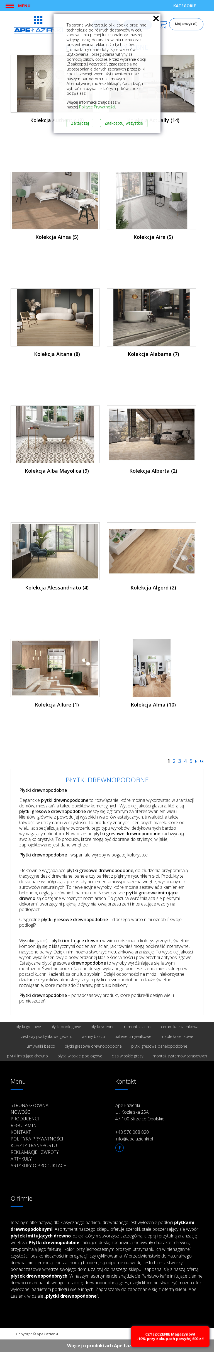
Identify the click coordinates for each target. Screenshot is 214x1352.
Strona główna (29, 1105)
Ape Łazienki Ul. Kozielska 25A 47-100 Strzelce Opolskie (139, 1112)
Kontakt (21, 1132)
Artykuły (21, 1159)
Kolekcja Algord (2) (153, 587)
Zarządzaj (80, 123)
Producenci (25, 1119)
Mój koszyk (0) (186, 24)
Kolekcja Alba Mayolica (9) (57, 470)
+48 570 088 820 (132, 1132)
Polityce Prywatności (97, 107)
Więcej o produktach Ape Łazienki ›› (107, 1346)
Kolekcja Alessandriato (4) (57, 587)
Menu (24, 5)
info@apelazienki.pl (134, 1139)
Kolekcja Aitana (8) (57, 354)
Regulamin (24, 1125)
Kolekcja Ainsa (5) (57, 237)
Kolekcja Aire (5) (153, 237)
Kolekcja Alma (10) (153, 704)
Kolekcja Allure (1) (57, 704)
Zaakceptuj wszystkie (123, 123)
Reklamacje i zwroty (35, 1152)
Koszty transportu (34, 1145)
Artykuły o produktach (39, 1165)
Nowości (21, 1112)
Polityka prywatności (37, 1139)
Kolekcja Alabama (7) (153, 354)
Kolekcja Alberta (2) (153, 470)
